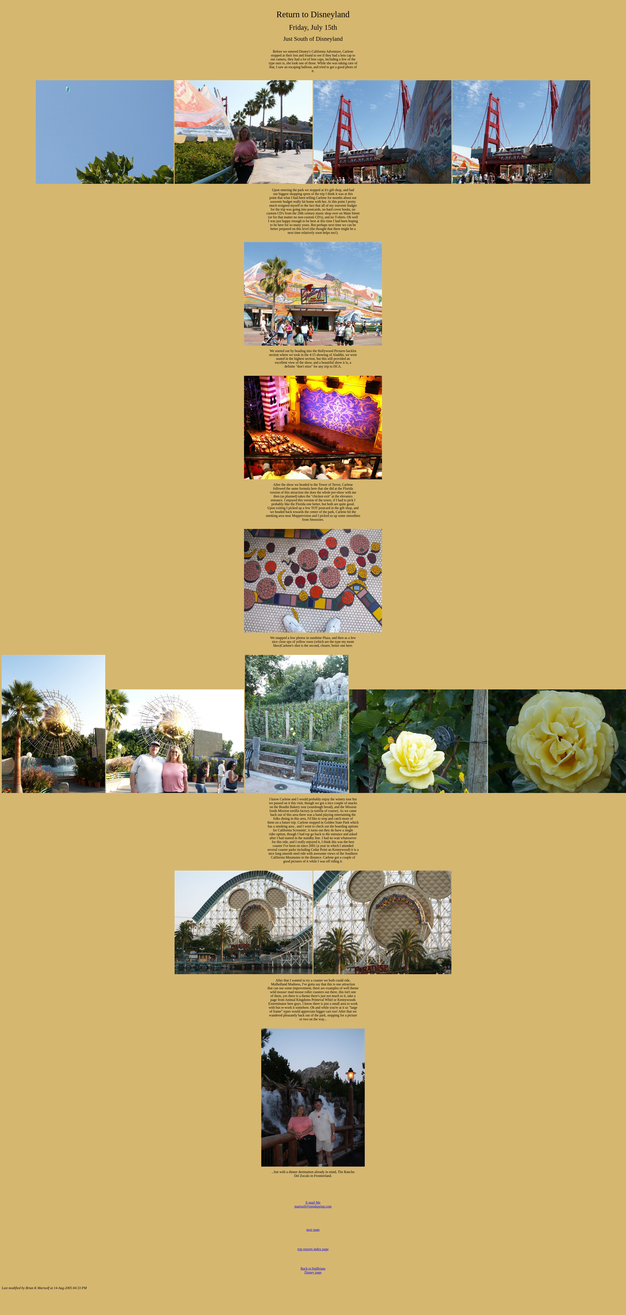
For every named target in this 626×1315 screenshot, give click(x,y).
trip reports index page (313, 1249)
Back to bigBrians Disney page (313, 1270)
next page (313, 1230)
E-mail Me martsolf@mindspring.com (313, 1204)
